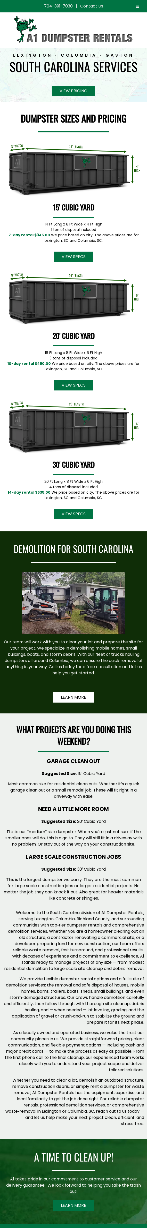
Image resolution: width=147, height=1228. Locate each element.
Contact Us (91, 6)
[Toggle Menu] (137, 6)
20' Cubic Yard (73, 335)
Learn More (73, 697)
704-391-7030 (58, 6)
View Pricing (73, 91)
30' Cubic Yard (73, 464)
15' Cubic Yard (73, 207)
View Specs (74, 257)
